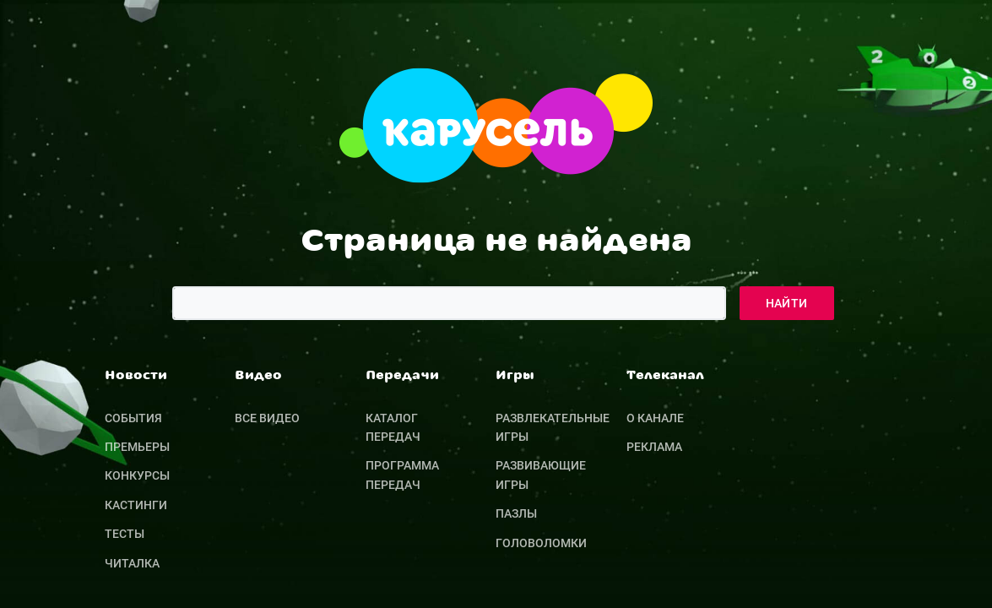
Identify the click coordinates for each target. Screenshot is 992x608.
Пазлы (516, 513)
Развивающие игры (541, 475)
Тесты (124, 533)
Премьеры (137, 446)
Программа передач (402, 475)
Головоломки (541, 543)
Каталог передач (393, 427)
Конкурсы (137, 475)
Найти (787, 303)
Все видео (267, 418)
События (133, 418)
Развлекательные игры (553, 427)
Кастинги (136, 505)
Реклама (654, 446)
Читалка (132, 563)
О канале (655, 418)
